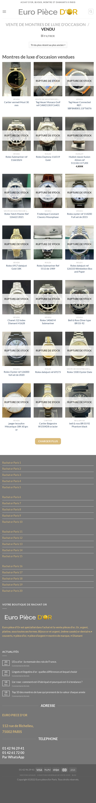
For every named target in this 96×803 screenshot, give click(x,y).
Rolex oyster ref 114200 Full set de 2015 (79, 218)
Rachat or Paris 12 (13, 546)
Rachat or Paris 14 (13, 559)
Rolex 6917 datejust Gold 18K (16, 271)
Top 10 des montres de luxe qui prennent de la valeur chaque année (50, 709)
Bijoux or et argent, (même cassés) (60, 642)
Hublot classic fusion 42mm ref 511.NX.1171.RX (79, 162)
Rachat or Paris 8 (12, 517)
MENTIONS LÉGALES (26, 794)
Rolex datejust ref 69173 (48, 376)
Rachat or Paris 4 (12, 488)
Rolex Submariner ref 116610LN (16, 160)
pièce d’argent (51, 647)
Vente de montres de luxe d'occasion (45, 24)
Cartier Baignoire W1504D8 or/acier (48, 430)
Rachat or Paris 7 (12, 510)
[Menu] (4, 12)
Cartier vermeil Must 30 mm (16, 105)
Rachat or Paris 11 (13, 540)
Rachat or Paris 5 (12, 494)
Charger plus (48, 447)
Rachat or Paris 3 (12, 481)
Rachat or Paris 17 (13, 582)
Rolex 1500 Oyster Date (79, 376)
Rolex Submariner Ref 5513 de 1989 (48, 271)
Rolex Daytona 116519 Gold (48, 160)
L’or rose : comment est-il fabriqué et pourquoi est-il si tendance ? (49, 699)
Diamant (7, 651)
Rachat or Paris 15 (13, 565)
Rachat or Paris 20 (13, 601)
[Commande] (48, 46)
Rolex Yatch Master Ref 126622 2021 (16, 218)
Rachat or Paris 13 (13, 552)
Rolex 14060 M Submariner (48, 326)
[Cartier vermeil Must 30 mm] (16, 80)
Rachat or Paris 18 (13, 588)
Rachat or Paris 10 (13, 530)
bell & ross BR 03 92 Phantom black (79, 430)
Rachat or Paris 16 (13, 575)
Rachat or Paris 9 (12, 523)
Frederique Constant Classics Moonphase (48, 218)
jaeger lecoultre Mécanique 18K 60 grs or (16, 432)
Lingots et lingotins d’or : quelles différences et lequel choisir (47, 688)
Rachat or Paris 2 (12, 475)
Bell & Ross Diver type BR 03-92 (79, 326)
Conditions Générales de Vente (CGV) (54, 794)
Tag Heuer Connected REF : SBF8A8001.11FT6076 (79, 106)
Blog (75, 794)
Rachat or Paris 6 (12, 504)
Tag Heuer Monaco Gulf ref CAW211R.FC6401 (48, 105)
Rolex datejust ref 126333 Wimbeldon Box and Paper (79, 272)
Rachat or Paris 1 (12, 469)
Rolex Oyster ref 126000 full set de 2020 (16, 378)
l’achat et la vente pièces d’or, (61, 638)
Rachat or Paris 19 (13, 594)
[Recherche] (90, 11)
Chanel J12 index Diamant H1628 (16, 326)
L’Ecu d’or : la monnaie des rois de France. (35, 678)
